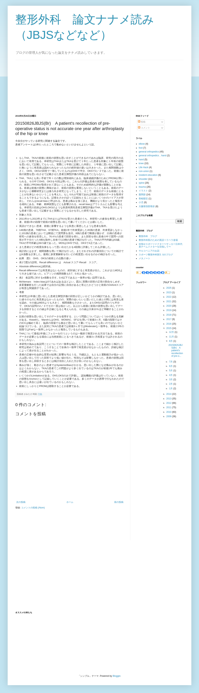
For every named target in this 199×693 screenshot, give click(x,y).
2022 (169, 297)
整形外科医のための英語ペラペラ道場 (158, 240)
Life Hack (143, 167)
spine (141, 183)
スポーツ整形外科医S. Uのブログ (156, 254)
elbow (142, 144)
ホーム (69, 502)
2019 (169, 310)
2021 (169, 301)
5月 (171, 370)
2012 (169, 403)
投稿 (141, 122)
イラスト (143, 190)
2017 (169, 319)
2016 (169, 323)
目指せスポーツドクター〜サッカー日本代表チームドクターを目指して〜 (160, 245)
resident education (148, 175)
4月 (171, 375)
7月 (171, 361)
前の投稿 (118, 502)
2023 (169, 292)
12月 (172, 332)
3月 (171, 379)
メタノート (144, 258)
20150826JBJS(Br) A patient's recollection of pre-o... (175, 350)
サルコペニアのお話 (149, 250)
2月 (171, 384)
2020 (169, 306)
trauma (142, 187)
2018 (169, 315)
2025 (169, 288)
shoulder (143, 179)
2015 (169, 328)
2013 (169, 398)
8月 (171, 341)
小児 (141, 202)
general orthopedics (149, 151)
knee (141, 163)
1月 (171, 388)
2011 (169, 407)
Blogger (117, 676)
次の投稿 (20, 502)
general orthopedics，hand (152, 155)
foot (141, 148)
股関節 (142, 194)
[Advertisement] (44, 84)
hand (141, 159)
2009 (169, 416)
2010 (169, 412)
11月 (172, 336)
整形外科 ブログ (148, 236)
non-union (144, 171)
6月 (171, 366)
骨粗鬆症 (143, 198)
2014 (169, 394)
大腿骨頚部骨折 (147, 206)
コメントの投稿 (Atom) (33, 507)
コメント (144, 127)
